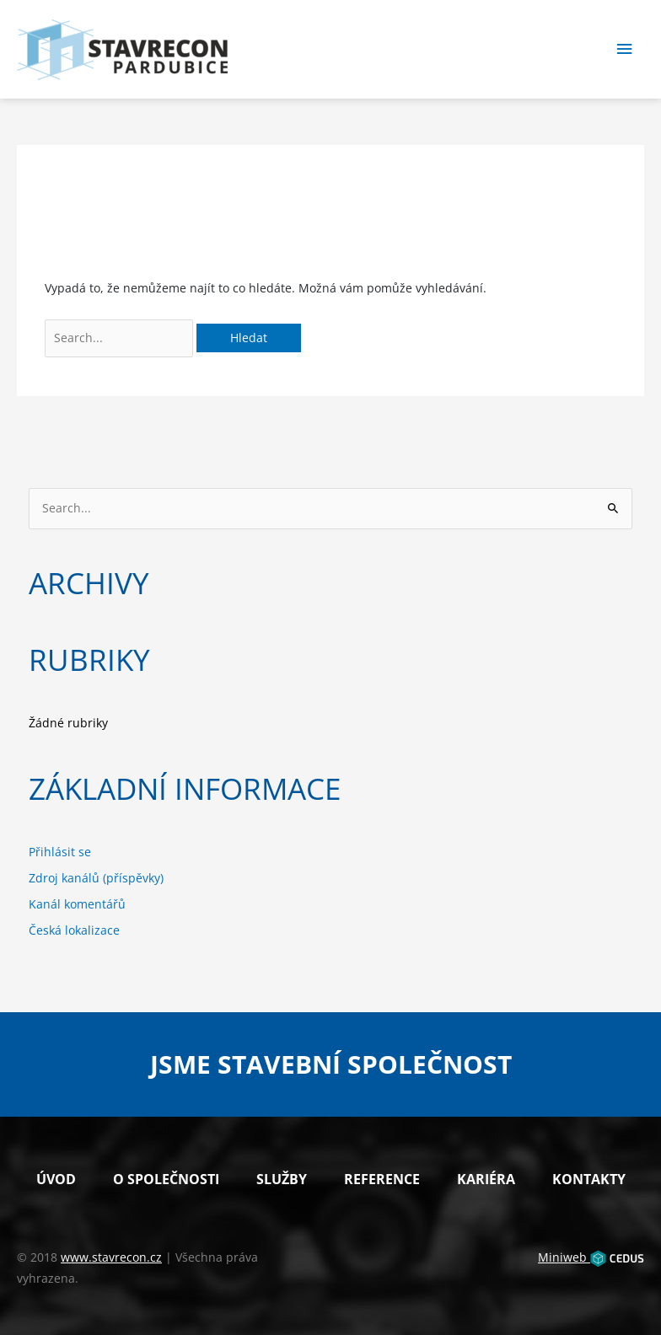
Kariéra (486, 1179)
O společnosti (166, 1179)
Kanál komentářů (77, 904)
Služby (281, 1179)
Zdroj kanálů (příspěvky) (96, 878)
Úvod (56, 1179)
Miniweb (591, 1257)
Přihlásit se (60, 852)
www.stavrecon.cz (111, 1257)
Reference (382, 1179)
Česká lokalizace (74, 930)
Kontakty (589, 1179)
